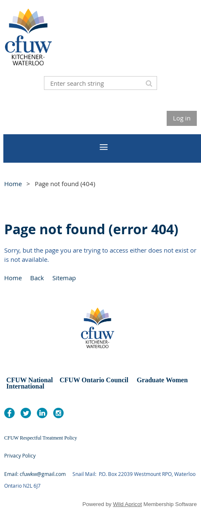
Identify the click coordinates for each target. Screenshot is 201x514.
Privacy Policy (20, 455)
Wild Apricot (127, 504)
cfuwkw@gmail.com (43, 474)
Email (10, 474)
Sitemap (64, 278)
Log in (182, 118)
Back (37, 278)
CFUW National (30, 380)
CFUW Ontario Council (93, 380)
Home (13, 183)
